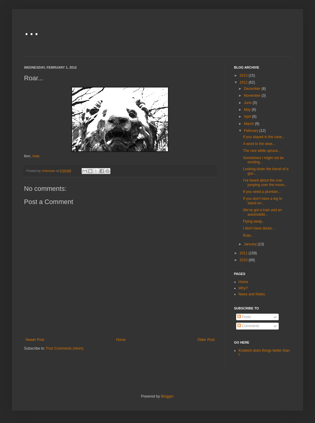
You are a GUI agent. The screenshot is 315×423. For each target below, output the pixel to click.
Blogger (167, 396)
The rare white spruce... (262, 151)
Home (121, 340)
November (253, 95)
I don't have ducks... (259, 228)
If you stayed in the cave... (264, 137)
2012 (244, 82)
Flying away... (254, 221)
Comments (248, 326)
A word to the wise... (259, 144)
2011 (244, 253)
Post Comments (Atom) (64, 348)
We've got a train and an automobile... (262, 212)
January (251, 244)
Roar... (248, 235)
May (248, 110)
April (248, 116)
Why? (243, 288)
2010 (244, 260)
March (249, 124)
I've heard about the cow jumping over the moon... (265, 182)
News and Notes (251, 294)
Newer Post (35, 340)
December (253, 89)
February (251, 131)
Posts (244, 317)
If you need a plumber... (261, 192)
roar (35, 156)
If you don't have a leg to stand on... (262, 201)
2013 (244, 75)
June (248, 103)
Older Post (205, 340)
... (31, 29)
